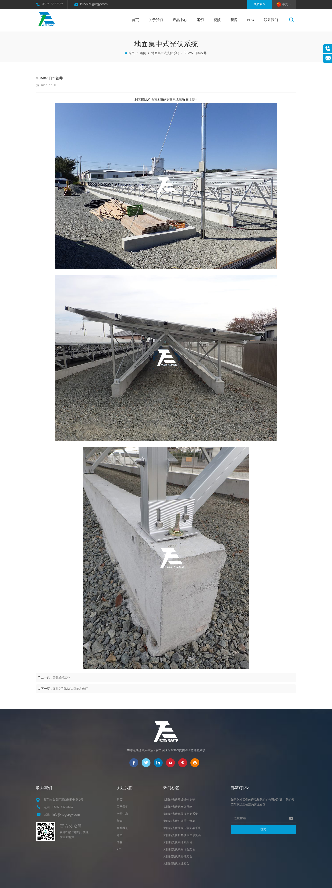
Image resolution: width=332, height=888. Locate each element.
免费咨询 (259, 4)
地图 (120, 835)
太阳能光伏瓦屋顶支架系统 (180, 814)
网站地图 (215, 882)
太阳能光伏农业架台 (176, 863)
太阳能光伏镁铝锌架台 (177, 856)
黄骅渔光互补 (61, 677)
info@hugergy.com (94, 4)
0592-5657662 (52, 4)
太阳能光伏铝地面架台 (177, 842)
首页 (135, 20)
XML (225, 882)
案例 (200, 20)
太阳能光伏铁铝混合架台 (179, 849)
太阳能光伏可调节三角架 (179, 821)
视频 (217, 20)
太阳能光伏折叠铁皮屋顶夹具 (182, 835)
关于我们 (156, 20)
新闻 (233, 20)
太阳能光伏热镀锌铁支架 (179, 800)
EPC (250, 20)
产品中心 (180, 20)
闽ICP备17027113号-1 (186, 882)
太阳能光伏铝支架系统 (177, 807)
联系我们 (271, 20)
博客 (120, 842)
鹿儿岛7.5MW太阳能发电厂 (70, 689)
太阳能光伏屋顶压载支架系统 (182, 828)
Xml (119, 849)
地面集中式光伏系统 (165, 53)
